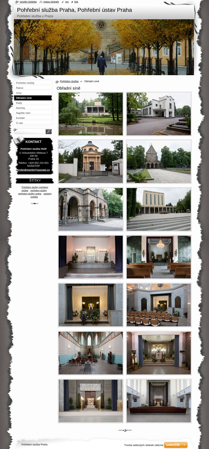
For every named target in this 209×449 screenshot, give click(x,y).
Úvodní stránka (28, 1)
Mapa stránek (51, 1)
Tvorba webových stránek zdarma (143, 445)
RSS (67, 1)
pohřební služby (38, 190)
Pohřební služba (69, 81)
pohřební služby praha (29, 193)
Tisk (76, 1)
